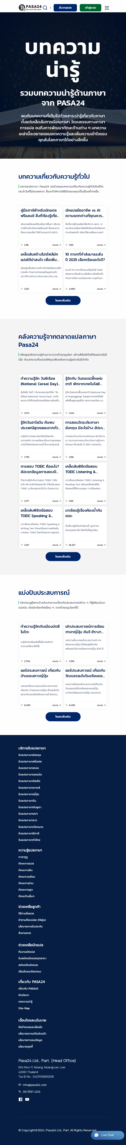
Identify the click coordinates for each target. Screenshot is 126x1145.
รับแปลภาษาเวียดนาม (30, 827)
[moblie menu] (107, 7)
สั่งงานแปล (65, 7)
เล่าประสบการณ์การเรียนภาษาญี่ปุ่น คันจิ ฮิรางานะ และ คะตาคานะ (85, 632)
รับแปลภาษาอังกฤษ (29, 755)
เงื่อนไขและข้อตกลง (29, 971)
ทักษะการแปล (26, 863)
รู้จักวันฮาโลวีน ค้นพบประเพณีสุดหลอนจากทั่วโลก (39, 427)
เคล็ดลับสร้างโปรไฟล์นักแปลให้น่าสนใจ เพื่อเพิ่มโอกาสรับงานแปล (39, 259)
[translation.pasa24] (20, 1099)
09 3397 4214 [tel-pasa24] (31, 1092)
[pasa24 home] (30, 7)
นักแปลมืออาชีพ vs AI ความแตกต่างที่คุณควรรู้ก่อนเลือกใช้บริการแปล (84, 215)
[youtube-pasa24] (27, 1099)
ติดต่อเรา (23, 995)
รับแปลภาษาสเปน (28, 768)
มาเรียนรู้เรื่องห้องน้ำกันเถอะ (83, 513)
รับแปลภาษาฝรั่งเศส (30, 761)
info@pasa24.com (35, 1085)
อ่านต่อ (55, 245)
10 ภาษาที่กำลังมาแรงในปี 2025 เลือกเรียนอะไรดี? (85, 257)
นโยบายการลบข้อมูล (30, 1040)
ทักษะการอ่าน (25, 883)
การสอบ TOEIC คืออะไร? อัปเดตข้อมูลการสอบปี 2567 (40, 471)
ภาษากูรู (23, 857)
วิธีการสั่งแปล (26, 913)
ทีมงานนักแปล (26, 952)
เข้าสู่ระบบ (90, 7)
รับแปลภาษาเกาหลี (29, 787)
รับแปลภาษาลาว (27, 820)
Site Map (24, 1008)
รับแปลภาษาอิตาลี (28, 833)
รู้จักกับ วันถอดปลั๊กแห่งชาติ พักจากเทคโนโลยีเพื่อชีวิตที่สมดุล (84, 384)
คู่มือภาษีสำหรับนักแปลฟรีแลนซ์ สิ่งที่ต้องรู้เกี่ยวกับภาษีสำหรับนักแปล (40, 215)
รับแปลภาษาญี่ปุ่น (28, 794)
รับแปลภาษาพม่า (28, 814)
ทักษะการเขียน (26, 876)
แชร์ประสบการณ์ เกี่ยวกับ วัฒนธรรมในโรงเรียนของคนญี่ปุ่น (85, 675)
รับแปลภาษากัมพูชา (29, 807)
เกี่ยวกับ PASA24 (28, 988)
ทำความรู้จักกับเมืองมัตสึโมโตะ (40, 629)
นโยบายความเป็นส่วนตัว (32, 1033)
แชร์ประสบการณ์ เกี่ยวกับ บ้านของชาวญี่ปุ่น (41, 673)
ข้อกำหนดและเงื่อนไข (30, 1027)
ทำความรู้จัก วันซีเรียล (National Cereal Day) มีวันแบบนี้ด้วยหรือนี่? (39, 384)
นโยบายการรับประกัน (30, 926)
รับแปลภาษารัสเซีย (29, 781)
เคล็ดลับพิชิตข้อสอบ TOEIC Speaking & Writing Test (37, 515)
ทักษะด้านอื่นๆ (26, 896)
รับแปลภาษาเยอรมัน (30, 774)
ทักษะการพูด (25, 890)
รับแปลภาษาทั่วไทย (29, 840)
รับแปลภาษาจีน (27, 801)
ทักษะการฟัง (25, 870)
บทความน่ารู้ (25, 1001)
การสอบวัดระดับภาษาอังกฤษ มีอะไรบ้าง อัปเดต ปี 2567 (85, 427)
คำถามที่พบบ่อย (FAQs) (32, 920)
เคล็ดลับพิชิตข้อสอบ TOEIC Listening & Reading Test (81, 471)
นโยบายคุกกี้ (25, 1046)
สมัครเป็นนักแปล (28, 965)
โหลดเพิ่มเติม (63, 300)
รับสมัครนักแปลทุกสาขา (32, 958)
